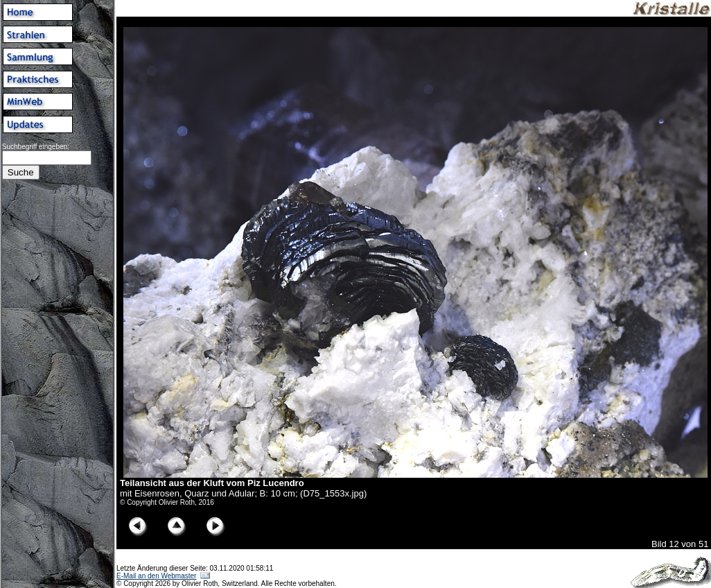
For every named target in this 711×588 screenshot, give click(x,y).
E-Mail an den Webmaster (156, 576)
